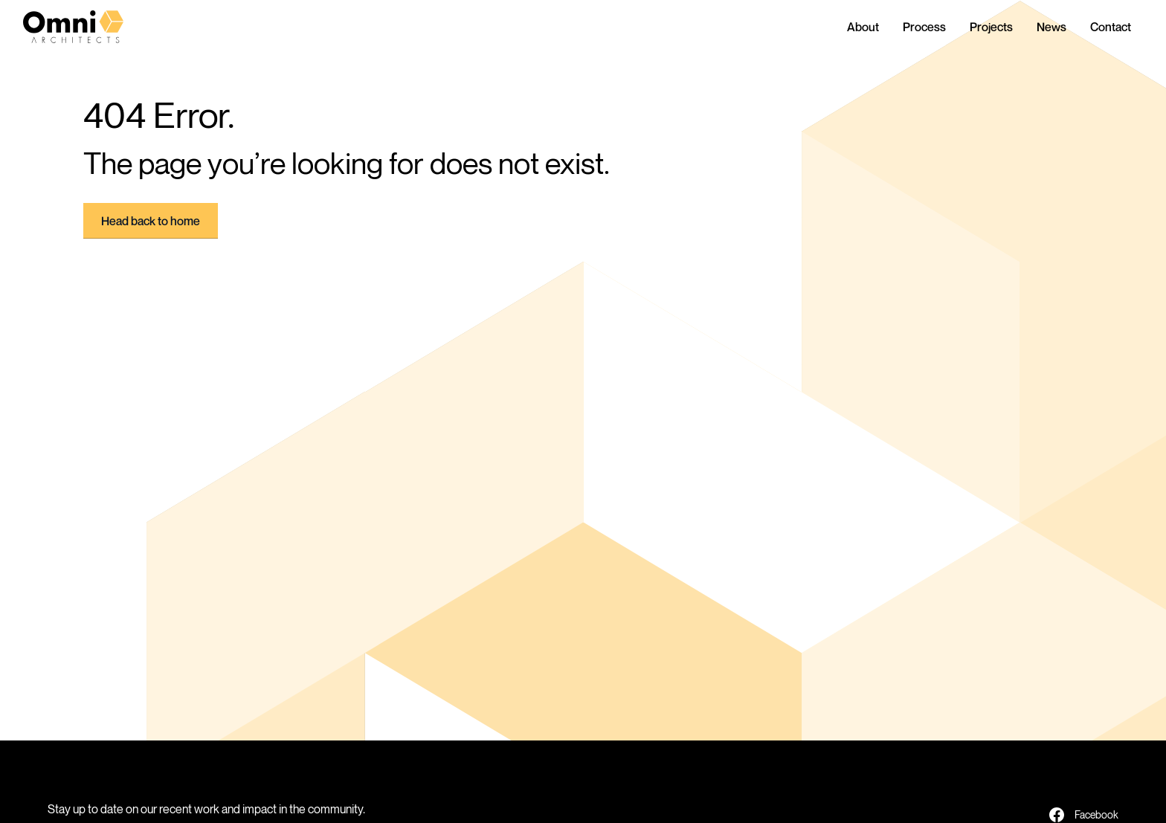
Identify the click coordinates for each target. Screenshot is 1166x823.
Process (924, 26)
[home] (85, 26)
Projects (991, 26)
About (863, 26)
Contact (1110, 26)
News (1051, 26)
